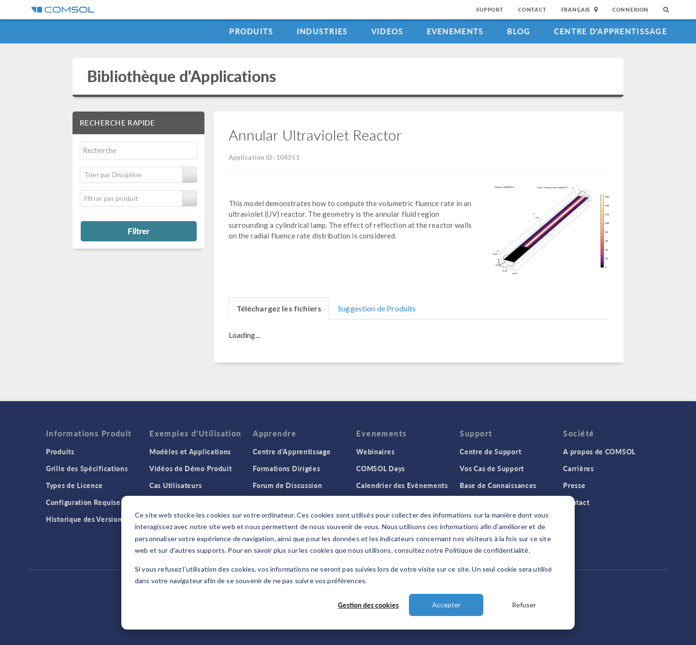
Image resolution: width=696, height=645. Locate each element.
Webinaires (375, 451)
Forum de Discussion (287, 485)
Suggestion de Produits (377, 308)
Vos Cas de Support (492, 468)
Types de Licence (74, 485)
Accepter (446, 605)
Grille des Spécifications (87, 468)
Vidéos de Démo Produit (190, 468)
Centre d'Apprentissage (610, 31)
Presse (574, 485)
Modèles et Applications (190, 451)
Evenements (455, 31)
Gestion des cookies (368, 605)
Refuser (524, 605)
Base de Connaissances (498, 485)
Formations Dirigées (286, 468)
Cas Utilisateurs (175, 485)
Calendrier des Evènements (402, 485)
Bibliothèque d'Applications (181, 76)
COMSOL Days (380, 468)
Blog (519, 31)
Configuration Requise (83, 502)
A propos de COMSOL (599, 451)
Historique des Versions (85, 519)
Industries (322, 31)
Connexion (630, 9)
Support (490, 9)
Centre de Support (490, 451)
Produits (251, 31)
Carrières (578, 468)
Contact (532, 9)
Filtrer (138, 231)
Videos (387, 31)
